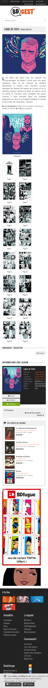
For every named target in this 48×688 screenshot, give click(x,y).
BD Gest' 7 (27, 620)
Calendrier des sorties (11, 632)
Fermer (28, 684)
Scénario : (27, 372)
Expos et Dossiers (10, 629)
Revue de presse (30, 632)
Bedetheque (15, 1)
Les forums (28, 644)
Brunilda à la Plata (23, 456)
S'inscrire (28, 4)
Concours (27, 656)
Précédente (8, 410)
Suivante (40, 415)
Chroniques (8, 620)
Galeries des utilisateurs (32, 653)
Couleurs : (27, 377)
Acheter (11, 404)
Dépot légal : (28, 381)
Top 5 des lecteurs (30, 647)
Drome (18, 471)
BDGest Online (27, 1)
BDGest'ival (28, 659)
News (6, 626)
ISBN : (26, 386)
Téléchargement (30, 626)
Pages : (26, 388)
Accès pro (39, 1)
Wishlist (11, 400)
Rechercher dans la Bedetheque (10, 672)
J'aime (11, 396)
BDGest (5, 1)
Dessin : (26, 374)
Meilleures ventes (10, 635)
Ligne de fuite (12, 29)
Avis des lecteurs (30, 650)
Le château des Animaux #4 (26, 428)
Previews (7, 623)
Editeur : (26, 384)
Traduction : (28, 379)
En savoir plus (13, 684)
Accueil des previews (33, 412)
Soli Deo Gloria (22, 442)
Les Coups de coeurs (16, 423)
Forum (40, 353)
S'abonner (27, 629)
